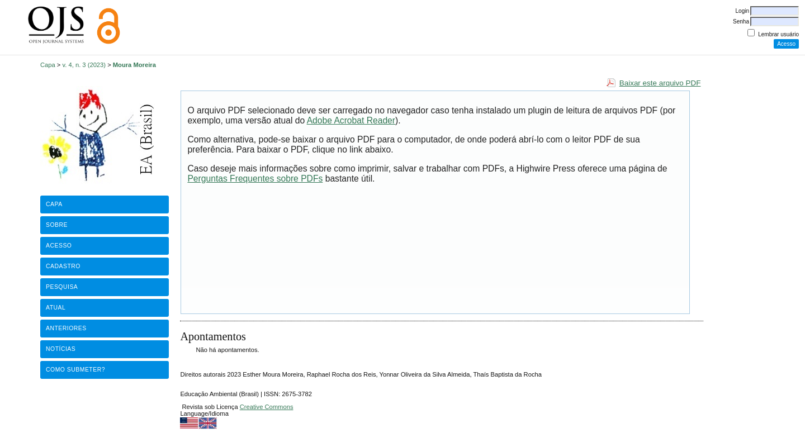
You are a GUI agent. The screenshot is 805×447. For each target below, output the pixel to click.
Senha (741, 21)
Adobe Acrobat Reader (351, 120)
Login (742, 11)
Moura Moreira (134, 64)
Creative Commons (266, 406)
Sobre (57, 225)
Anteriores (66, 328)
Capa (47, 64)
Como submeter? (75, 370)
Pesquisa (62, 287)
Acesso (59, 245)
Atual (55, 308)
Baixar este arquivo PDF (660, 83)
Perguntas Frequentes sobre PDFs (255, 178)
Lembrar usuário (778, 34)
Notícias (60, 349)
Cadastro (63, 266)
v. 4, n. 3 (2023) (84, 64)
